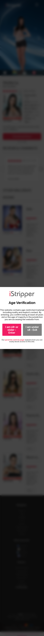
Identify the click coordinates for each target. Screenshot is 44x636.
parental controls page (14, 340)
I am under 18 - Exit (32, 328)
